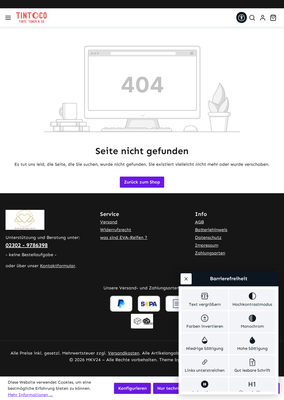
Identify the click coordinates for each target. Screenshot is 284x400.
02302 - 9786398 (27, 245)
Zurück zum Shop (142, 182)
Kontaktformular (57, 265)
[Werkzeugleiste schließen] (186, 207)
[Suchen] (252, 18)
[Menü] (8, 18)
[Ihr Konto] (262, 18)
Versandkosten (123, 353)
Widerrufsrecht (115, 229)
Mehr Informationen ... (30, 394)
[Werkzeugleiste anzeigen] (241, 17)
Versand (108, 222)
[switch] (204, 229)
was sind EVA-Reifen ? (123, 237)
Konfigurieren (132, 388)
